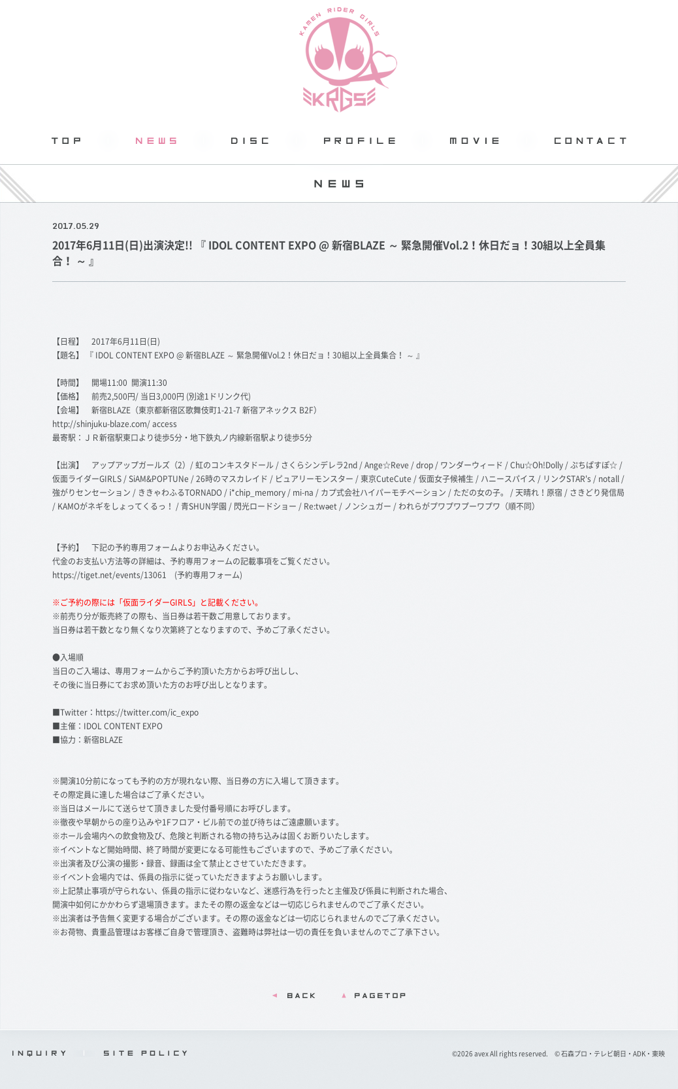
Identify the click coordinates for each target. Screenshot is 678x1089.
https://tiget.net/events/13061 (109, 575)
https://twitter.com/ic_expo (147, 712)
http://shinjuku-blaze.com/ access (114, 424)
